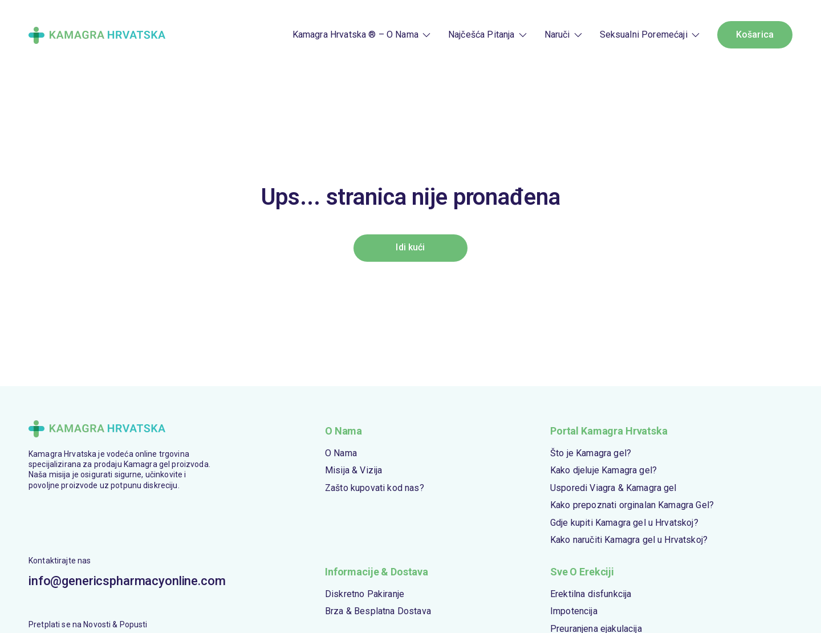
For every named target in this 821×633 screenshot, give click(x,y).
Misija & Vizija (353, 470)
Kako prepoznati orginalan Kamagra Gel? (632, 505)
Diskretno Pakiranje (364, 594)
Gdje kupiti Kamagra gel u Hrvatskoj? (624, 522)
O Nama (341, 453)
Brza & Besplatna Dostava (378, 611)
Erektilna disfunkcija (590, 594)
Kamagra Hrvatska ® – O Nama (355, 34)
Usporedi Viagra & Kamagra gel (613, 487)
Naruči (557, 34)
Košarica (755, 34)
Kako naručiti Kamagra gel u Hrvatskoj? (629, 539)
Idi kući (410, 247)
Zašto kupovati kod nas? (374, 487)
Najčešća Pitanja (481, 34)
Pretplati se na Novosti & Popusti (88, 624)
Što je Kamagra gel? (590, 453)
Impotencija (574, 611)
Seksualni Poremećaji (644, 34)
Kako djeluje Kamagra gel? (603, 470)
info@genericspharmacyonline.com (121, 581)
